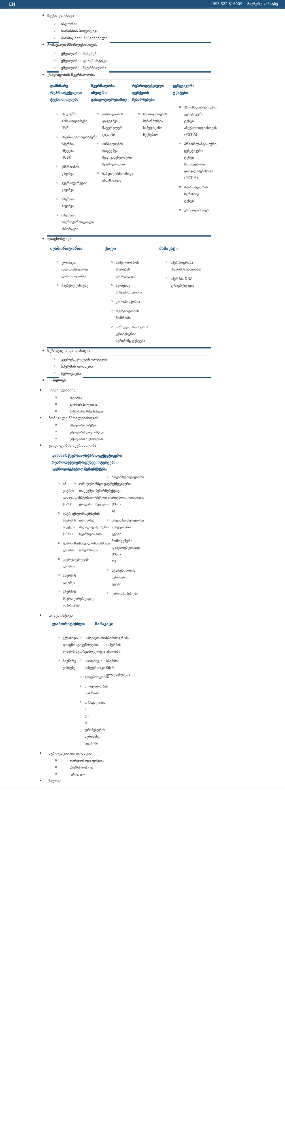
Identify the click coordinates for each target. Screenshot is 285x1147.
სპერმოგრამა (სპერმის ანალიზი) (117, 645)
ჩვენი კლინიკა (62, 390)
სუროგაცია (77, 775)
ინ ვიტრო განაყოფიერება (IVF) (74, 121)
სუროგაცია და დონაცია (70, 754)
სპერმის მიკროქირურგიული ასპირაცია (77, 222)
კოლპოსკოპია (128, 302)
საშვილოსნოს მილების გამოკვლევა (127, 269)
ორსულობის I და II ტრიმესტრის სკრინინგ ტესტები (132, 334)
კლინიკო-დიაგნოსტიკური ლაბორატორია (74, 269)
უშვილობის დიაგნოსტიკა (87, 432)
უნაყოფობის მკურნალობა (72, 446)
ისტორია (76, 398)
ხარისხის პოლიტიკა (83, 405)
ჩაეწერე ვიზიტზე (74, 285)
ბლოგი (55, 781)
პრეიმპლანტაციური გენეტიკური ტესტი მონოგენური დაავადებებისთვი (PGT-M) (128, 541)
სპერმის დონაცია (81, 768)
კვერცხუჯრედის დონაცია (87, 761)
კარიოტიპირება (197, 210)
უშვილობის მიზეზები (83, 426)
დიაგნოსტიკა (61, 616)
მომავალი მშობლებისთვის (73, 418)
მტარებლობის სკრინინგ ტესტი (196, 194)
